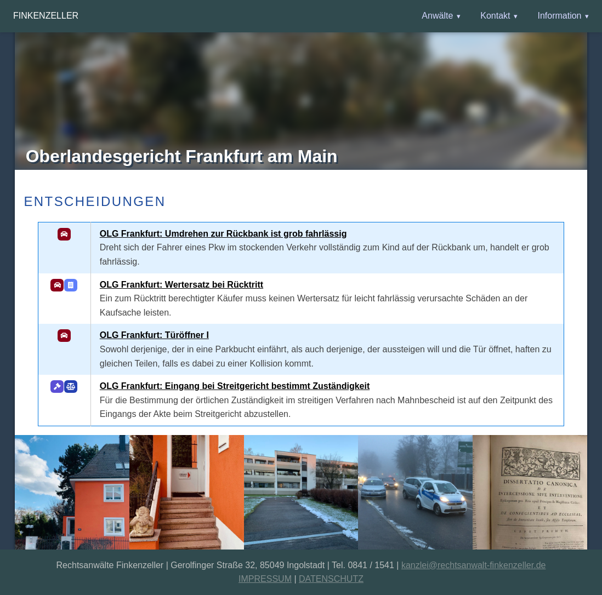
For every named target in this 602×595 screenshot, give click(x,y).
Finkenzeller (45, 15)
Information (559, 15)
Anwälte (437, 15)
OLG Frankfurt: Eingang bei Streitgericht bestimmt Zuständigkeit (235, 386)
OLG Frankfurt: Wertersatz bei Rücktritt (181, 284)
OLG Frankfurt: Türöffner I (154, 335)
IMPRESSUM (265, 578)
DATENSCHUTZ (331, 578)
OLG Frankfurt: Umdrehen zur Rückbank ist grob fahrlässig (223, 233)
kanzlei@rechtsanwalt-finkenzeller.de (473, 565)
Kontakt (495, 15)
